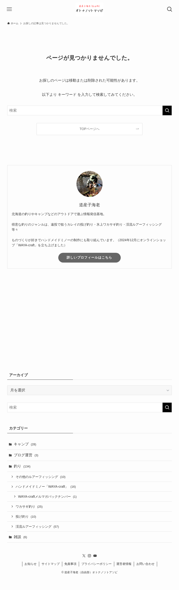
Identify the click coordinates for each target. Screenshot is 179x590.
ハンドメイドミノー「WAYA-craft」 (46, 486)
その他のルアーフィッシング (40, 477)
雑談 (20, 537)
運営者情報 (123, 564)
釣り (22, 466)
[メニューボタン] (9, 9)
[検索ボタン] (169, 9)
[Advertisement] (89, 324)
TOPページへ (89, 129)
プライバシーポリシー (96, 564)
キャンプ (25, 444)
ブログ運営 (26, 455)
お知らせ (30, 564)
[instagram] (89, 556)
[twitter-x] (84, 556)
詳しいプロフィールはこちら (89, 257)
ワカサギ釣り (29, 506)
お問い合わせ (145, 564)
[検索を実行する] (167, 110)
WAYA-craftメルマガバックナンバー (47, 496)
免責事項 (70, 564)
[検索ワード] (89, 110)
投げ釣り (26, 516)
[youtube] (95, 556)
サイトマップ (50, 564)
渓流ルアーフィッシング (37, 526)
